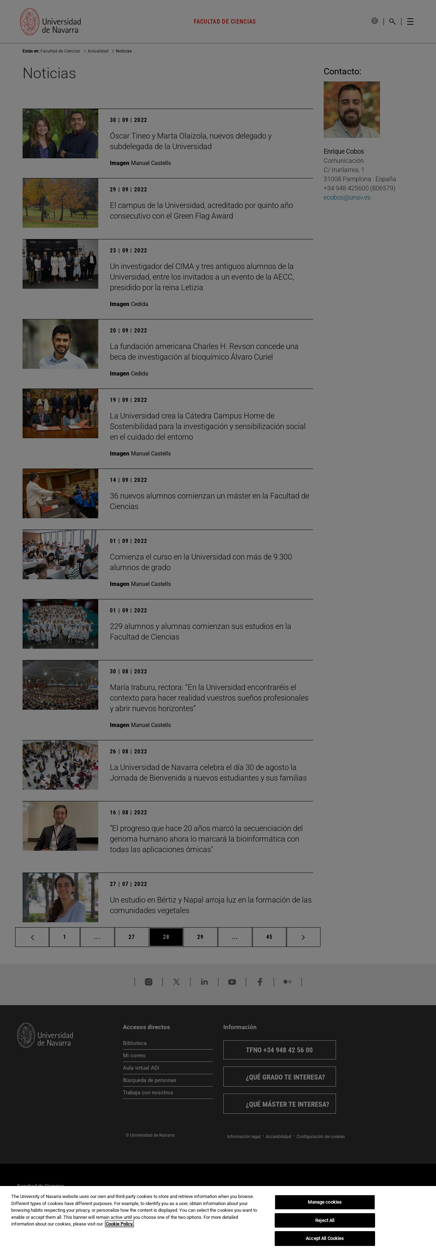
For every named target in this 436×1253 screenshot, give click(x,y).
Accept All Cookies (325, 1238)
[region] (218, 1219)
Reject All (324, 1220)
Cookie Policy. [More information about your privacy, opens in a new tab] (119, 1224)
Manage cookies (325, 1202)
